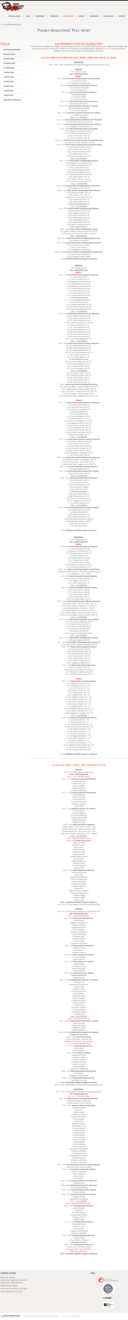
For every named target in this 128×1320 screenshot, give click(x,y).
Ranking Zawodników (11, 49)
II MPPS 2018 (8, 91)
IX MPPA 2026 (8, 59)
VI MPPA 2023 (8, 72)
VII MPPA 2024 (9, 68)
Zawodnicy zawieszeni (12, 100)
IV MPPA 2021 (8, 81)
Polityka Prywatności (54, 1316)
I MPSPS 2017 (8, 95)
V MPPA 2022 (8, 77)
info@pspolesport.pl (14, 24)
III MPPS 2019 (8, 86)
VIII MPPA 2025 (9, 63)
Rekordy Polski (9, 54)
